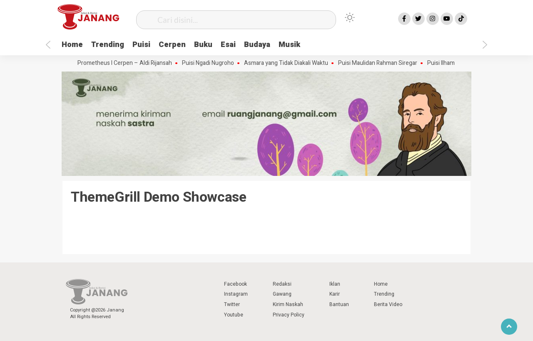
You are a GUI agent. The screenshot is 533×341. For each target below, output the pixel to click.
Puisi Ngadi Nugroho (213, 63)
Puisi (141, 44)
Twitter (232, 304)
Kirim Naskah (288, 304)
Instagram (236, 294)
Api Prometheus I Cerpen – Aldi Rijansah (124, 63)
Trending (107, 44)
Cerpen (172, 44)
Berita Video (388, 304)
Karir (334, 294)
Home (72, 44)
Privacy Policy (288, 315)
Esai (228, 44)
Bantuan (339, 304)
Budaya (257, 44)
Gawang (282, 294)
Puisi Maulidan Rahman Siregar (382, 63)
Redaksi (282, 284)
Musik (289, 44)
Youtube (233, 315)
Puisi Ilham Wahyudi (457, 63)
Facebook (235, 284)
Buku (203, 44)
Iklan (334, 284)
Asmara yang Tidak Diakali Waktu (291, 63)
